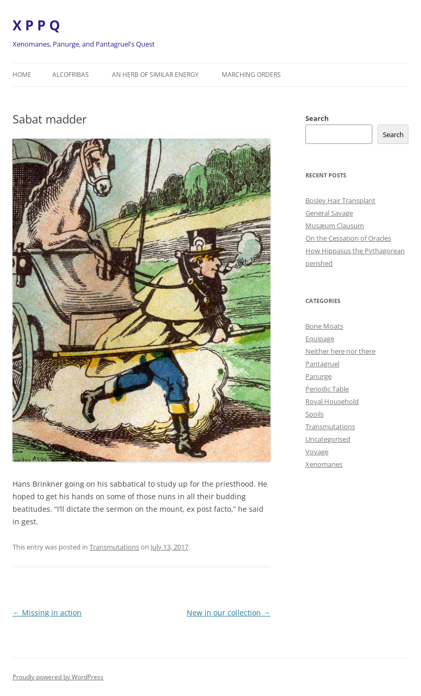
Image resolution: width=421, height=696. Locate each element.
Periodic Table (327, 389)
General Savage (329, 213)
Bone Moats (324, 326)
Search (317, 118)
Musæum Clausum (334, 225)
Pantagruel (322, 363)
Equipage (319, 338)
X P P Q (36, 25)
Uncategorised (327, 439)
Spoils (314, 414)
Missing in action (47, 613)
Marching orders (251, 74)
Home (22, 74)
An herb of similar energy (155, 74)
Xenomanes (324, 464)
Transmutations (114, 547)
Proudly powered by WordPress (58, 676)
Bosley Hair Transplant (340, 200)
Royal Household (332, 401)
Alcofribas (70, 74)
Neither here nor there (340, 351)
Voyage (316, 451)
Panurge (318, 376)
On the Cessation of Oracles (348, 238)
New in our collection (228, 613)
